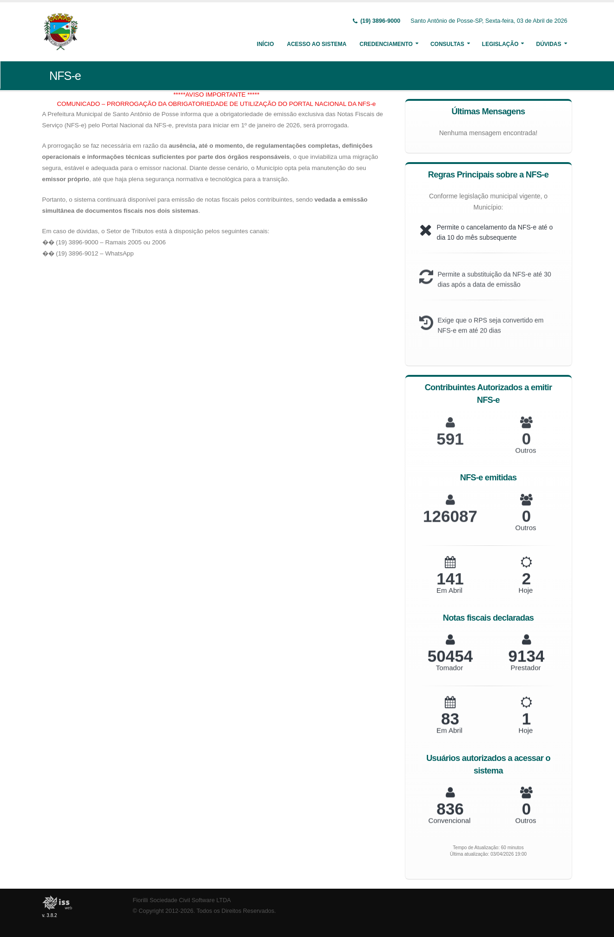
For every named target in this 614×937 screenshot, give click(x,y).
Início (265, 44)
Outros (525, 458)
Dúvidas (548, 44)
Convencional (450, 826)
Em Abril (449, 598)
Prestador (525, 673)
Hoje (526, 597)
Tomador (449, 674)
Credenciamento (385, 44)
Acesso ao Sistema (316, 44)
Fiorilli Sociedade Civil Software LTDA (182, 900)
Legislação (500, 44)
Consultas (447, 44)
